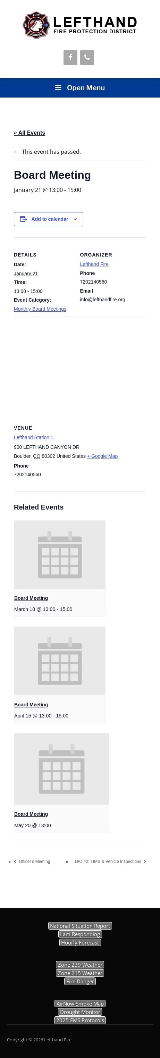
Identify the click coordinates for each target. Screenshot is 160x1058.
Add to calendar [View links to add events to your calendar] (50, 219)
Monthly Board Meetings (40, 309)
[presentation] (59, 555)
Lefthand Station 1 (33, 437)
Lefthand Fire (94, 264)
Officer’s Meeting (34, 861)
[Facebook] (70, 57)
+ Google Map (102, 456)
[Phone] (87, 57)
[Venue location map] (80, 367)
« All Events (29, 133)
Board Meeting (31, 598)
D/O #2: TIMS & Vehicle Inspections (108, 861)
